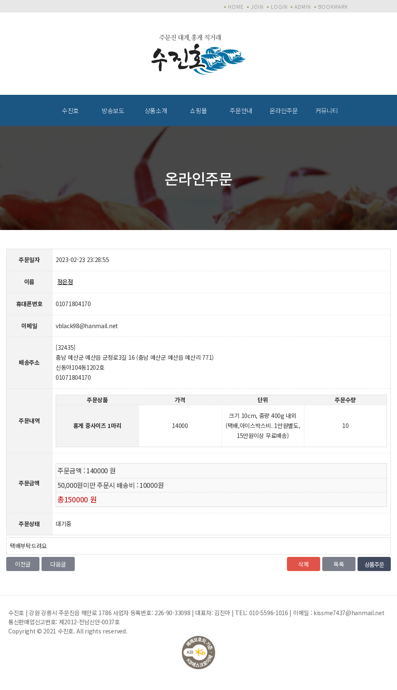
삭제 (303, 564)
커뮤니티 (326, 110)
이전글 (23, 564)
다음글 (58, 564)
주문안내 (241, 110)
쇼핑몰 (198, 110)
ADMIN (302, 6)
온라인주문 (284, 110)
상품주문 (374, 564)
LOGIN (279, 6)
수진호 (70, 110)
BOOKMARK (333, 6)
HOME (236, 6)
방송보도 (113, 110)
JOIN (257, 6)
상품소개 (156, 110)
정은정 (65, 281)
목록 (338, 564)
